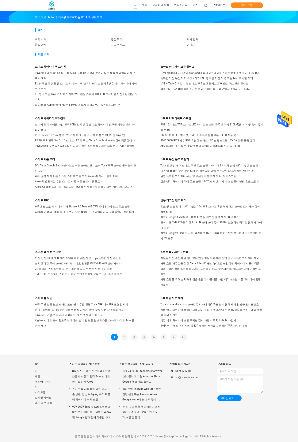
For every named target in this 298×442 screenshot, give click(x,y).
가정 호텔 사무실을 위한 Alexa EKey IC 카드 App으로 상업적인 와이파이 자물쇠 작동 (210, 263)
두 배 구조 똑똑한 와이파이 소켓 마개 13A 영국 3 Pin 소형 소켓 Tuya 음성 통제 (141, 412)
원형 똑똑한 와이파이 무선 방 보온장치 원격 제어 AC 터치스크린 (198, 176)
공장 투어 (116, 39)
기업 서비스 (118, 44)
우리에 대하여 (43, 381)
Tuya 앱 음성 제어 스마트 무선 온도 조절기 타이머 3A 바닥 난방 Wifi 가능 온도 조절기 (210, 165)
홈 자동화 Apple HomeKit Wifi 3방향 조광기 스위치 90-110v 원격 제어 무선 (79, 104)
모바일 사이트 (43, 397)
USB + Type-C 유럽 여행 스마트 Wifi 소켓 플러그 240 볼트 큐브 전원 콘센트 (204, 83)
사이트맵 (40, 392)
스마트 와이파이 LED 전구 (50, 118)
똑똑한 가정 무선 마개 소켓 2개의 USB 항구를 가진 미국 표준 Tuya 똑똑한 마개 (206, 78)
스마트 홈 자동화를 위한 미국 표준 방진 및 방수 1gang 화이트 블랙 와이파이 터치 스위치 (91, 394)
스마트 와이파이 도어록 (174, 251)
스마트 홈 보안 (43, 298)
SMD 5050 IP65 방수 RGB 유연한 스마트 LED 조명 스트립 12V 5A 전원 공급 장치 (207, 140)
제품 (37, 376)
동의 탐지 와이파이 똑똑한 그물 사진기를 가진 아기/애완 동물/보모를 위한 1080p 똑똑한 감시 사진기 (211, 312)
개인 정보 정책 (43, 402)
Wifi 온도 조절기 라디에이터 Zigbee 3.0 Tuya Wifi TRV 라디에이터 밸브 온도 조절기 (83, 206)
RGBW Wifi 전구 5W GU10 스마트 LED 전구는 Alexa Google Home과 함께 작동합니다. (85, 140)
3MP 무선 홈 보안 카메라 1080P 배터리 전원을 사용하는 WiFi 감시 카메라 (203, 325)
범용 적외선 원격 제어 (173, 200)
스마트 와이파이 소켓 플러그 (177, 66)
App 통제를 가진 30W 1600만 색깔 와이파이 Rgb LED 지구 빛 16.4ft (200, 145)
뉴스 (37, 386)
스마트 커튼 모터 (45, 159)
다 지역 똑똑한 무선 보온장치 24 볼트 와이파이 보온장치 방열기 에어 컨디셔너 (206, 170)
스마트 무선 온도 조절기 (174, 159)
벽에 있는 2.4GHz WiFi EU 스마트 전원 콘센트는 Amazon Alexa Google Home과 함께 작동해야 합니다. (142, 394)
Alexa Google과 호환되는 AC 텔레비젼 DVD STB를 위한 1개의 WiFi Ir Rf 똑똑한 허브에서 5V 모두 (210, 236)
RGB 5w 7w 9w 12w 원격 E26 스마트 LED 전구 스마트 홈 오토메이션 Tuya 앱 (80, 135)
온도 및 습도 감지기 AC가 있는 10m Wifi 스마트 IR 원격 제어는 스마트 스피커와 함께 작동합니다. (210, 209)
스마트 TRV (42, 200)
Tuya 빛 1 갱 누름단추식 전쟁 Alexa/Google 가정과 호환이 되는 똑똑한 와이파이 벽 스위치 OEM (85, 75)
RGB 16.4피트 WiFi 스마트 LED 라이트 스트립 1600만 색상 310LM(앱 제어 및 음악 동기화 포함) (211, 127)
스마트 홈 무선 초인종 (48, 251)
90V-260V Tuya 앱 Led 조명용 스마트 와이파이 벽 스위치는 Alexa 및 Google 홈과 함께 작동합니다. (91, 412)
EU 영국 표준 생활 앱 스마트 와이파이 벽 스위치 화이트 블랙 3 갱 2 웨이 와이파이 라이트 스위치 (86, 86)
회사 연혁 (192, 39)
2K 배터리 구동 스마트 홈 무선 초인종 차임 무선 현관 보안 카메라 (73, 268)
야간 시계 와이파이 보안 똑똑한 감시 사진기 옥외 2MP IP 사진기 (198, 320)
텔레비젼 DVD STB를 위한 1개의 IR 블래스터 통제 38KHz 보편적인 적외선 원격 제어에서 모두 (211, 225)
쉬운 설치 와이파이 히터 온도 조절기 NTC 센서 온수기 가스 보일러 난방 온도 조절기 (209, 181)
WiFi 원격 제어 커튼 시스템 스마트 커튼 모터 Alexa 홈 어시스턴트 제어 (76, 176)
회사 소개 (40, 39)
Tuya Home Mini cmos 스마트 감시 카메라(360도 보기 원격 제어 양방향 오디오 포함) (210, 304)
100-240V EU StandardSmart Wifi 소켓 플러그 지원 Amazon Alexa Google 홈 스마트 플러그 (142, 376)
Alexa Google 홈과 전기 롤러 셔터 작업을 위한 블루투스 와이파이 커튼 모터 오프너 (83, 186)
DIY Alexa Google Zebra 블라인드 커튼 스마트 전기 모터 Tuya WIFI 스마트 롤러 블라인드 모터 (85, 168)
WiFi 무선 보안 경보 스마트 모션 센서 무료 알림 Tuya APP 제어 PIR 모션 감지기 (81, 304)
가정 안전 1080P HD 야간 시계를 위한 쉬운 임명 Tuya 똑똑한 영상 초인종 (78, 258)
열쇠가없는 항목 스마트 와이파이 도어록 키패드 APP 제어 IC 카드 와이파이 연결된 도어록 (210, 271)
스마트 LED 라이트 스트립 (175, 118)
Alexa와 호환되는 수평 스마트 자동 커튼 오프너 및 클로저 (69, 181)
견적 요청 (246, 5)
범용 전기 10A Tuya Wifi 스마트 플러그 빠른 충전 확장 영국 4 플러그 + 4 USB (205, 88)
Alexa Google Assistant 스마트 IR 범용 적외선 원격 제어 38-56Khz (199, 217)
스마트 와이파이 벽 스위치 (50, 66)
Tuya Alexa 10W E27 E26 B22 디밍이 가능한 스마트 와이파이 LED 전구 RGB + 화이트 (85, 145)
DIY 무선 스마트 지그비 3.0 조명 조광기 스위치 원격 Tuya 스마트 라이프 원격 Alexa (91, 376)
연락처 (191, 44)
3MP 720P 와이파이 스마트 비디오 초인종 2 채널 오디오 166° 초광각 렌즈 (78, 274)
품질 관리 (40, 44)
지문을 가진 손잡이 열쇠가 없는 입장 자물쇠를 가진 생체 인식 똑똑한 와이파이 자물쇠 (211, 258)
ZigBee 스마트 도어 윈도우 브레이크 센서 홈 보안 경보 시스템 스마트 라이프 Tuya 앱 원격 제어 (85, 323)
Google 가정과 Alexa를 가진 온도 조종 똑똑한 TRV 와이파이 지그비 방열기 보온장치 (84, 211)
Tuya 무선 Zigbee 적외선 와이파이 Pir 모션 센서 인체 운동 (69, 315)
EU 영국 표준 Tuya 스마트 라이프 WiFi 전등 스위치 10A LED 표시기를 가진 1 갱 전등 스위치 (86, 97)
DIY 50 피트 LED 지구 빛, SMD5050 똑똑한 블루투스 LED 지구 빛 (198, 135)
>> (183, 337)
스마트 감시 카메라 (171, 298)
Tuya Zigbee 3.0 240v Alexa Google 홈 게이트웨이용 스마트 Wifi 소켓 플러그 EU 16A (209, 72)
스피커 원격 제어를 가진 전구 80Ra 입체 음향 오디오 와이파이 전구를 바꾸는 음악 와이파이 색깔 (86, 127)
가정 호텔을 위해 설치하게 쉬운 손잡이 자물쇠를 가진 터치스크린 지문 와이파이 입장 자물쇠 (210, 282)
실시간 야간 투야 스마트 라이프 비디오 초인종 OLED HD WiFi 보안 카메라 (78, 263)
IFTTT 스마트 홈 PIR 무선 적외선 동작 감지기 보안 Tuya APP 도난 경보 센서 (79, 309)
